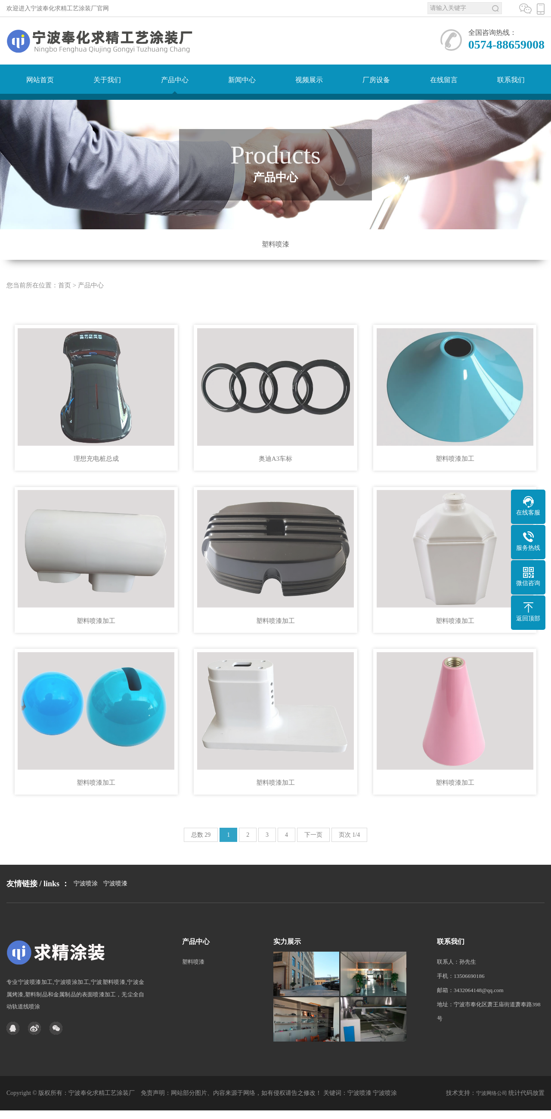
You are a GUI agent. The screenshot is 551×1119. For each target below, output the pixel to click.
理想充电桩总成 (96, 471)
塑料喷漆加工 (455, 471)
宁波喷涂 (86, 903)
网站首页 (40, 79)
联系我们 (511, 79)
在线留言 (444, 79)
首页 (64, 298)
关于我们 (107, 79)
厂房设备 (376, 79)
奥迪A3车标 (275, 471)
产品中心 (175, 79)
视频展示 (309, 79)
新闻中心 (242, 79)
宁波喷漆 (115, 903)
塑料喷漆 (275, 244)
